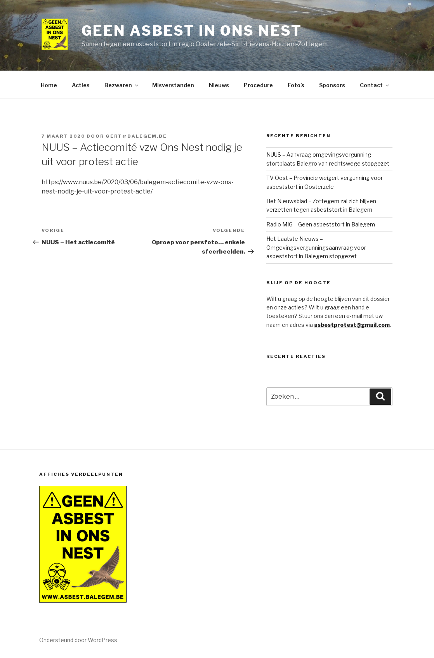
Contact (375, 85)
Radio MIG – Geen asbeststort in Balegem (320, 224)
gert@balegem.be (136, 136)
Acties (81, 85)
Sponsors (332, 85)
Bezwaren (121, 85)
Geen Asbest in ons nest (192, 30)
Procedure (258, 85)
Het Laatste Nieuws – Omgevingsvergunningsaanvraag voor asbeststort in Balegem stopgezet (316, 247)
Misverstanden (173, 85)
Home (49, 85)
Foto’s (296, 85)
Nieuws (219, 85)
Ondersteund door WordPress (78, 640)
